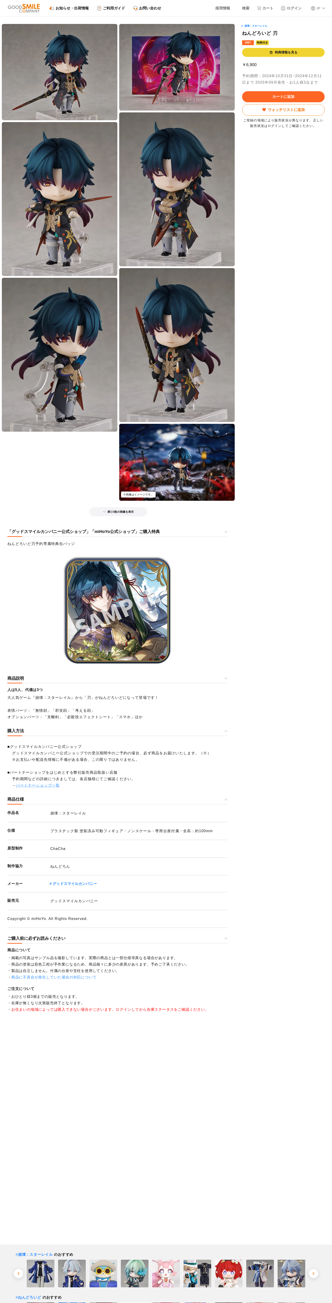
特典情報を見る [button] (283, 52)
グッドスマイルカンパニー (75, 884)
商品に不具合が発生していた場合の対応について (54, 977)
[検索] (243, 8)
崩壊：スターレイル (255, 25)
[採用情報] (219, 8)
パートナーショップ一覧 (38, 785)
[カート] (265, 8)
